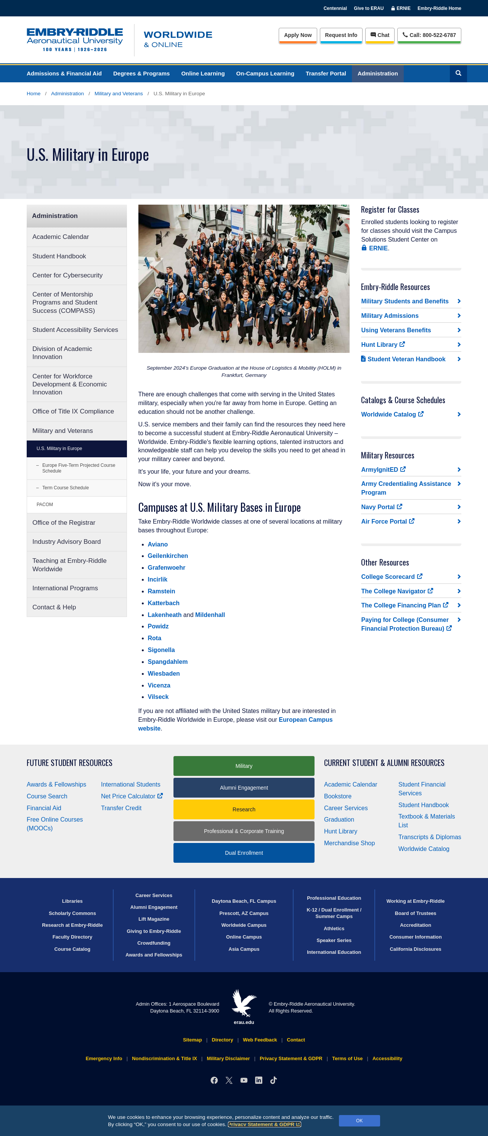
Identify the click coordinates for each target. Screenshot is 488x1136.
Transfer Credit (121, 808)
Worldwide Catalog (392, 414)
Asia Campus (243, 949)
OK (359, 1120)
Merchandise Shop (349, 843)
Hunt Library (383, 344)
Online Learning (203, 73)
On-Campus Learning (265, 73)
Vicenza (159, 685)
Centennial (335, 8)
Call (429, 34)
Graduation (339, 819)
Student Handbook (59, 256)
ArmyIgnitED (383, 469)
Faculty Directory (73, 937)
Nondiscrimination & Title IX (164, 1058)
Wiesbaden (164, 673)
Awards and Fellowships (153, 955)
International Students (131, 784)
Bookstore (338, 796)
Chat (380, 35)
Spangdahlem (168, 662)
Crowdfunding (153, 943)
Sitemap (192, 1040)
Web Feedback (260, 1040)
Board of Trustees (416, 913)
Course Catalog (73, 949)
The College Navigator (397, 591)
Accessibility (387, 1058)
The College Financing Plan (405, 605)
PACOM (45, 504)
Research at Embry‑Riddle (72, 925)
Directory (222, 1040)
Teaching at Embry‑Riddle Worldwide (69, 564)
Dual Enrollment (244, 853)
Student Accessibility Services (75, 329)
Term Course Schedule (65, 487)
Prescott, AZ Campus (244, 913)
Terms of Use (347, 1058)
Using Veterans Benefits (396, 330)
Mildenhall (210, 615)
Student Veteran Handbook (403, 359)
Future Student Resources (69, 762)
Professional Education (334, 898)
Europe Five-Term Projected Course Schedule (78, 468)
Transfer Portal (326, 73)
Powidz (158, 626)
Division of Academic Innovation (62, 353)
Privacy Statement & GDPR (265, 1124)
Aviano (158, 544)
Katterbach (164, 603)
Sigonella (161, 650)
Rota (155, 638)
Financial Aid (44, 808)
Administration (378, 73)
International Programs (65, 588)
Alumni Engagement (244, 788)
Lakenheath (165, 615)
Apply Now (297, 35)
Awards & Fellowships (56, 784)
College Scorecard (391, 576)
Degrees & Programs (141, 73)
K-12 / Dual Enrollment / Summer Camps (334, 913)
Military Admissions (390, 315)
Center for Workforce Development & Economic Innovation (69, 384)
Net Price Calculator (132, 796)
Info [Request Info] (341, 35)
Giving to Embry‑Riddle (154, 931)
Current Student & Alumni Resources (384, 762)
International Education (334, 952)
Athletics (334, 928)
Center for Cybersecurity (67, 275)
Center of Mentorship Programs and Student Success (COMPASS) (64, 302)
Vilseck (158, 697)
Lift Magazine (153, 919)
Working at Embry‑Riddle (416, 901)
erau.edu (244, 1007)
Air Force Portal (388, 521)
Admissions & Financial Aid (64, 73)
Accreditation (415, 925)
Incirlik (158, 579)
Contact (296, 1040)
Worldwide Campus (244, 925)
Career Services (346, 808)
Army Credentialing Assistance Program (406, 488)
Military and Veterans (119, 93)
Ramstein (161, 591)
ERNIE (374, 248)
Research (244, 809)
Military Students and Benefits (404, 301)
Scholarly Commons (72, 913)
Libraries (72, 901)
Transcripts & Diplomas (429, 837)
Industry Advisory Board (66, 541)
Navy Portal (382, 506)
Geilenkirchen (168, 556)
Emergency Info (104, 1058)
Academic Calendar (60, 236)
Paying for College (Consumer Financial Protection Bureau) (406, 624)
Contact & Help (54, 607)
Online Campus (244, 937)
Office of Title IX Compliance (73, 411)
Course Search (47, 796)
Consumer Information (415, 937)
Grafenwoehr (167, 567)
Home (33, 93)
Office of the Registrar (63, 522)
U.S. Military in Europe (59, 448)
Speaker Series (334, 940)
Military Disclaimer (228, 1058)
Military (244, 766)
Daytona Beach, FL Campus (244, 901)
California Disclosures (415, 949)
